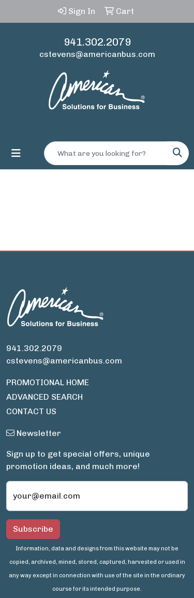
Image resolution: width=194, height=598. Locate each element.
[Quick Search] (105, 153)
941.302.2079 (97, 42)
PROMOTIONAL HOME (47, 382)
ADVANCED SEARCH (44, 397)
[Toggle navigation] (16, 153)
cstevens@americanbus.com (97, 54)
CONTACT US (31, 411)
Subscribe (33, 529)
